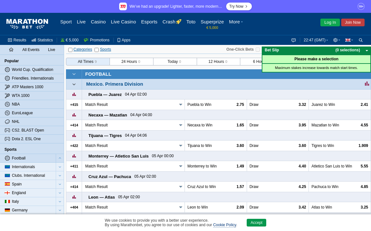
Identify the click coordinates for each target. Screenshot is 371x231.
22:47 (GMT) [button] (313, 40)
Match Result (96, 104)
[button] (336, 40)
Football (98, 74)
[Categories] (70, 50)
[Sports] (97, 50)
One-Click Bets (240, 49)
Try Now (239, 6)
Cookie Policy (224, 225)
